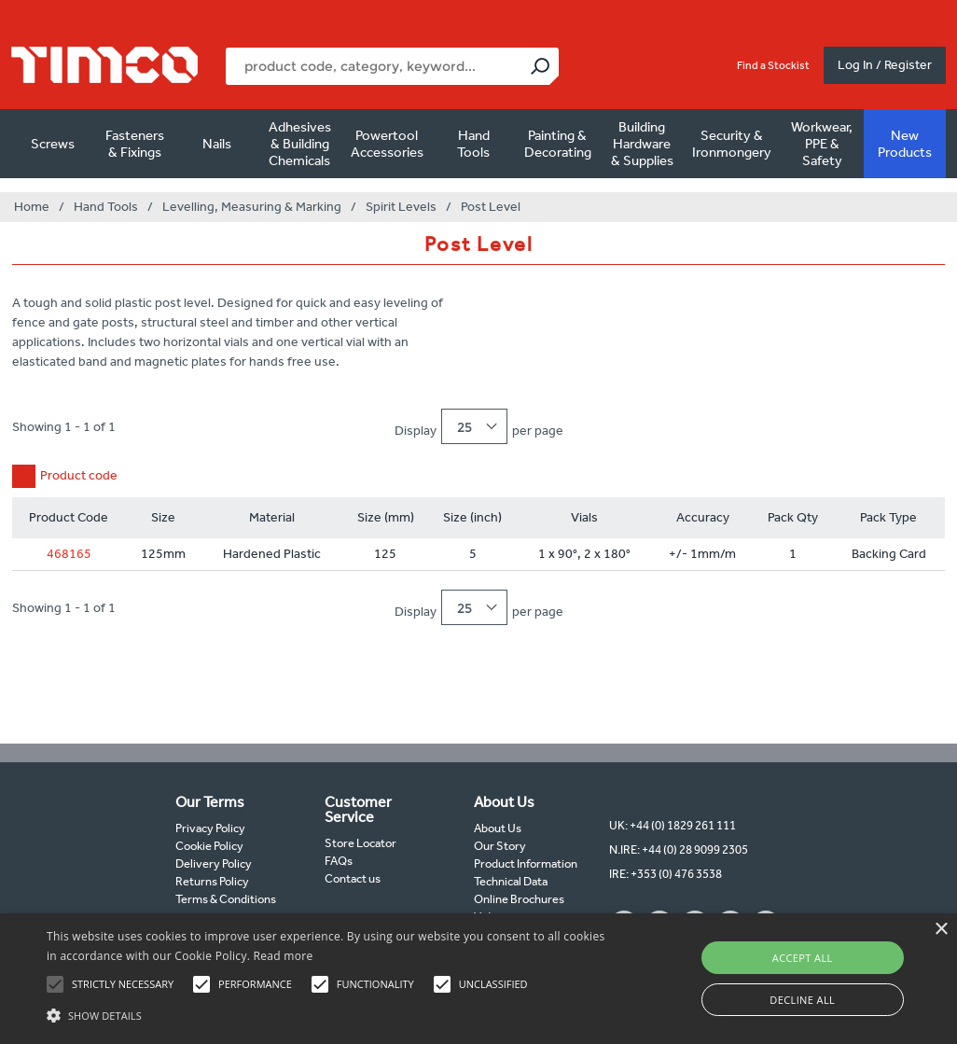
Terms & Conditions (225, 899)
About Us (497, 828)
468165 (69, 554)
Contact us (353, 878)
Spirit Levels (401, 207)
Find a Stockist (773, 65)
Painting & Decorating (557, 143)
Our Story (500, 846)
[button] (327, 1013)
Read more (283, 956)
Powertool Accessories (387, 143)
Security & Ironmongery (731, 143)
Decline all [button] (802, 1000)
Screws (53, 143)
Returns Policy (212, 881)
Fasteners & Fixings (134, 143)
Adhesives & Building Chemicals (300, 143)
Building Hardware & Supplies (642, 143)
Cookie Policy (209, 846)
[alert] (478, 978)
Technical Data (511, 881)
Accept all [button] (802, 958)
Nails (216, 143)
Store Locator (360, 843)
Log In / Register (885, 65)
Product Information (525, 863)
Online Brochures (519, 899)
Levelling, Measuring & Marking (251, 207)
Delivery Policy (213, 863)
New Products (905, 143)
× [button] (941, 930)
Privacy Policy (210, 828)
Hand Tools (473, 143)
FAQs (339, 861)
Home (31, 207)
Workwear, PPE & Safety (822, 143)
